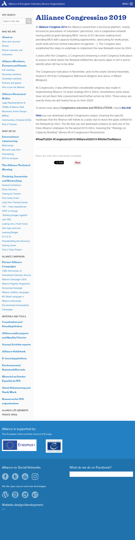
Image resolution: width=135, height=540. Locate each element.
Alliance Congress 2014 (53, 27)
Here (38, 115)
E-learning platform (14, 358)
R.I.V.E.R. (6, 236)
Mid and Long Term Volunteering (11, 151)
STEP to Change (10, 211)
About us (7, 37)
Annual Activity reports (16, 344)
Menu (125, 3)
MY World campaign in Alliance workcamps (13, 298)
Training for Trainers (11, 193)
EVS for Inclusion (10, 158)
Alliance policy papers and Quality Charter (15, 335)
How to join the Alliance (13, 87)
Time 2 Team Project (12, 249)
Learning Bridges (10, 232)
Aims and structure (11, 41)
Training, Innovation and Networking (15, 178)
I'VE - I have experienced (14, 206)
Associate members (11, 74)
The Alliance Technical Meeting (16, 167)
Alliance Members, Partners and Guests (14, 63)
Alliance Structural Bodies (14, 96)
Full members (8, 70)
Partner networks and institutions (12, 52)
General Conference (11, 185)
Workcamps (8, 145)
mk (3, 509)
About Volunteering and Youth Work (16, 389)
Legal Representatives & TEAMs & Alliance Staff (13, 104)
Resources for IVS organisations (13, 401)
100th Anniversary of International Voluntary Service (16, 272)
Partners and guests (11, 83)
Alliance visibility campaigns (15, 292)
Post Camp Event (10, 198)
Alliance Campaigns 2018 (14, 279)
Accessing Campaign (12, 288)
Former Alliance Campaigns (12, 264)
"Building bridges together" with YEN (15, 217)
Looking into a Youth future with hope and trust (15, 225)
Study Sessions (9, 189)
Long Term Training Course (15, 202)
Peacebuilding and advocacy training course (16, 243)
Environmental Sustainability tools (13, 367)
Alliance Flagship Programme (16, 283)
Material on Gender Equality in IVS (14, 378)
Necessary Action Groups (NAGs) (14, 113)
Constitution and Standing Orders (12, 324)
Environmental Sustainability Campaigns (15, 307)
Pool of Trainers (9, 124)
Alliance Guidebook (14, 351)
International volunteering (10, 138)
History (5, 45)
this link (126, 107)
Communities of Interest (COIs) (16, 120)
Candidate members (12, 78)
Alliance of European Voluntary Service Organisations (37, 3)
